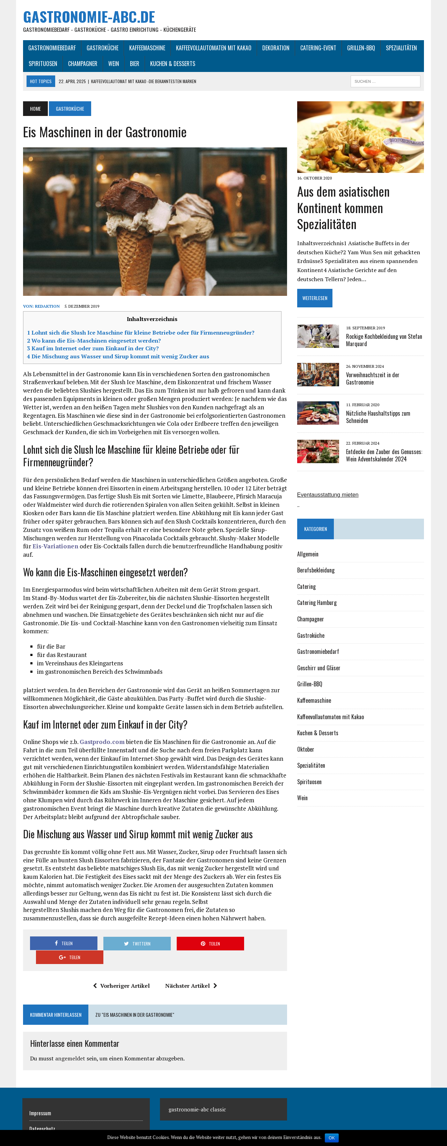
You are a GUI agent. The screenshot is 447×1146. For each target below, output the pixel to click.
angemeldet (69, 1037)
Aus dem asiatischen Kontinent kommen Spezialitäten (343, 207)
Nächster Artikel (191, 964)
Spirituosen (42, 64)
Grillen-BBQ (360, 48)
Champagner (82, 64)
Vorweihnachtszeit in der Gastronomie (373, 379)
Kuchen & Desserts (172, 64)
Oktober (305, 749)
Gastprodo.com (101, 734)
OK (332, 1138)
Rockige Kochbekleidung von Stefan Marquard (384, 340)
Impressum (40, 1091)
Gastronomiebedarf (51, 48)
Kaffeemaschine (146, 48)
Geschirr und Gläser (318, 668)
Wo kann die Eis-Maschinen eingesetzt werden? (93, 341)
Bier (134, 64)
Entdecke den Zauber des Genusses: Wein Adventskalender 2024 (384, 455)
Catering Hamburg (317, 603)
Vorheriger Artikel (121, 964)
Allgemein (307, 554)
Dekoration (275, 48)
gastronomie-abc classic (197, 1087)
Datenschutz (42, 1107)
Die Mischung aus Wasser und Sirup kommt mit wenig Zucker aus (117, 357)
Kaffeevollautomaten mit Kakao (213, 48)
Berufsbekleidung (316, 570)
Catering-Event (318, 48)
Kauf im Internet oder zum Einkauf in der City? (92, 349)
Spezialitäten (400, 48)
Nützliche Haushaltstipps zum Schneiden (378, 417)
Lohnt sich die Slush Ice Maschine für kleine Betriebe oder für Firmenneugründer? (140, 333)
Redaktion (46, 306)
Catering (306, 587)
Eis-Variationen (55, 547)
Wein (113, 64)
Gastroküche (102, 48)
